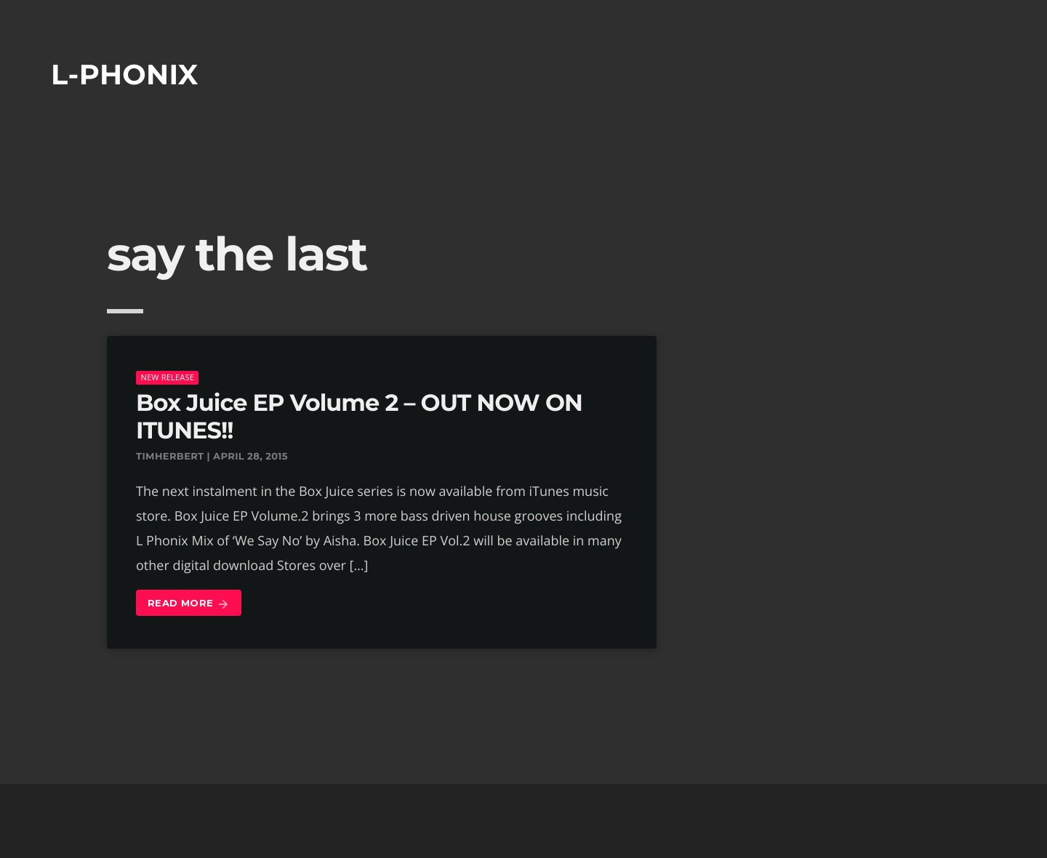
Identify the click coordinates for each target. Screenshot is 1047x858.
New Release (167, 377)
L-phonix (124, 74)
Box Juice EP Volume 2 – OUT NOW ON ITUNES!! (359, 417)
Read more (189, 604)
